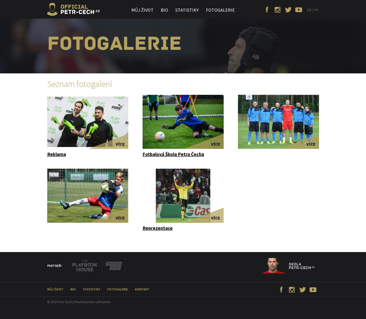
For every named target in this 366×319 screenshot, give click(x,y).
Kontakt (142, 289)
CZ (309, 10)
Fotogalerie (220, 10)
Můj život (142, 10)
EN (316, 10)
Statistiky (187, 10)
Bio (164, 10)
